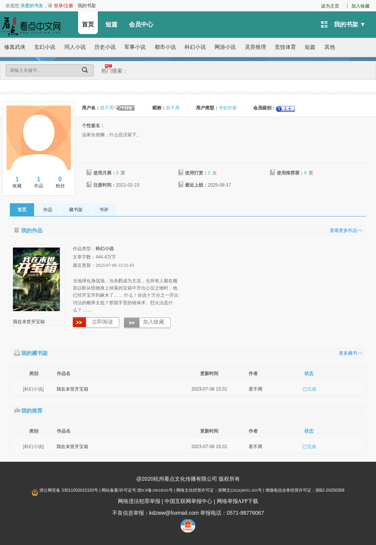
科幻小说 (195, 47)
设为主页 (330, 6)
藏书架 (76, 209)
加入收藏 (360, 6)
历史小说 (105, 47)
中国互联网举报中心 (188, 501)
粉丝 (60, 182)
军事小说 (135, 47)
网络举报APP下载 (237, 501)
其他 (329, 47)
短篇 (111, 24)
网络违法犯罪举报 (139, 501)
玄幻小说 (44, 47)
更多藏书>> (350, 353)
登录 (58, 5)
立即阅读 (102, 322)
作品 (39, 182)
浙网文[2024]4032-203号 (240, 490)
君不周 (255, 389)
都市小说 (165, 47)
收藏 (17, 182)
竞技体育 (285, 47)
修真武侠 (14, 47)
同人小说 (75, 47)
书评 (103, 209)
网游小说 (225, 47)
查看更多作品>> (346, 230)
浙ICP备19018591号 (155, 490)
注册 (68, 5)
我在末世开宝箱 (29, 321)
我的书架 (87, 5)
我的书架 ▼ (350, 24)
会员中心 (141, 24)
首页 (88, 24)
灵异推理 (255, 47)
